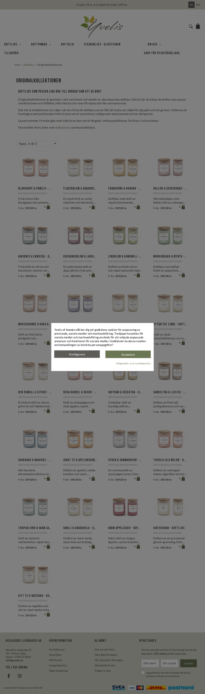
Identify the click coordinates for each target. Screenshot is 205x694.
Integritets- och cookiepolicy (133, 363)
